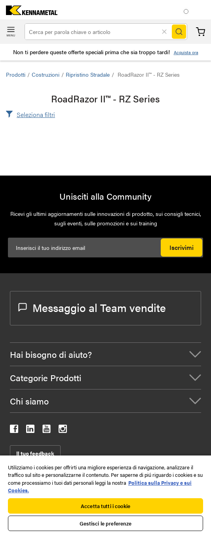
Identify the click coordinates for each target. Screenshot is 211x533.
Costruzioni (45, 74)
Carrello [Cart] (200, 31)
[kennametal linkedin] (30, 430)
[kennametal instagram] (63, 430)
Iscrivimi (181, 247)
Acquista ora (186, 52)
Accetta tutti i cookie (105, 506)
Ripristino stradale (88, 74)
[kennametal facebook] (14, 430)
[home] (28, 12)
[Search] (179, 32)
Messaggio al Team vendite (92, 307)
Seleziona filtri (36, 114)
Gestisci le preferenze (106, 523)
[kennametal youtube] (46, 430)
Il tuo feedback (35, 453)
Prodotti (15, 74)
